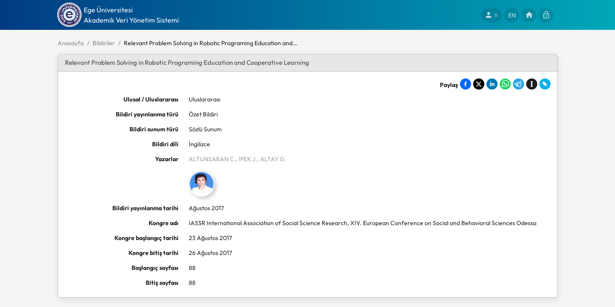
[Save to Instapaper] (531, 84)
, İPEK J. (246, 159)
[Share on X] (478, 84)
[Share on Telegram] (518, 84)
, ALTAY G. (271, 159)
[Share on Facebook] (465, 84)
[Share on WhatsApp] (505, 84)
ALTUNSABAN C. (212, 159)
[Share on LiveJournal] (545, 84)
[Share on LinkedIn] (492, 84)
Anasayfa (71, 43)
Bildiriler (104, 43)
